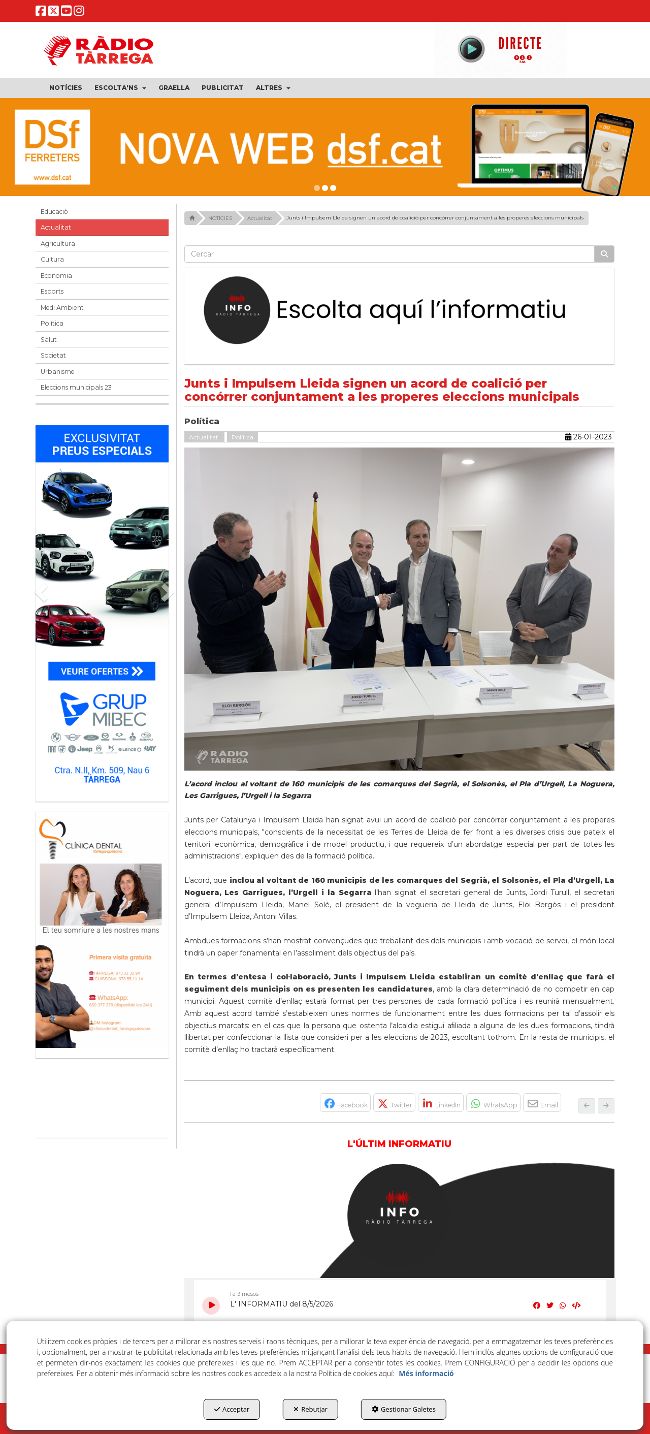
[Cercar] (604, 254)
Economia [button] (56, 275)
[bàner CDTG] (102, 930)
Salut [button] (49, 339)
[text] (389, 254)
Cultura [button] (52, 259)
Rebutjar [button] (311, 1409)
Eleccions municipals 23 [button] (76, 387)
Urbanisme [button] (58, 371)
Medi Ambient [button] (62, 307)
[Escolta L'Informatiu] (399, 310)
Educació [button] (54, 211)
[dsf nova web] (325, 147)
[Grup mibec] (102, 608)
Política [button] (52, 323)
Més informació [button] (426, 1373)
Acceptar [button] (231, 1409)
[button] (41, 13)
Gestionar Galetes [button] (404, 1409)
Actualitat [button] (56, 227)
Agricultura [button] (58, 243)
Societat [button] (53, 355)
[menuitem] (65, 88)
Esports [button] (52, 291)
